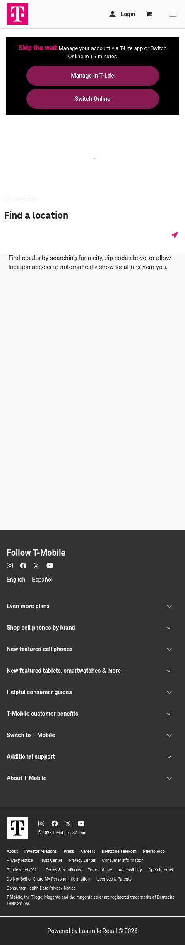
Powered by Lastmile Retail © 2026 (92, 931)
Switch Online (93, 98)
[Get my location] (176, 235)
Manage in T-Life (92, 75)
